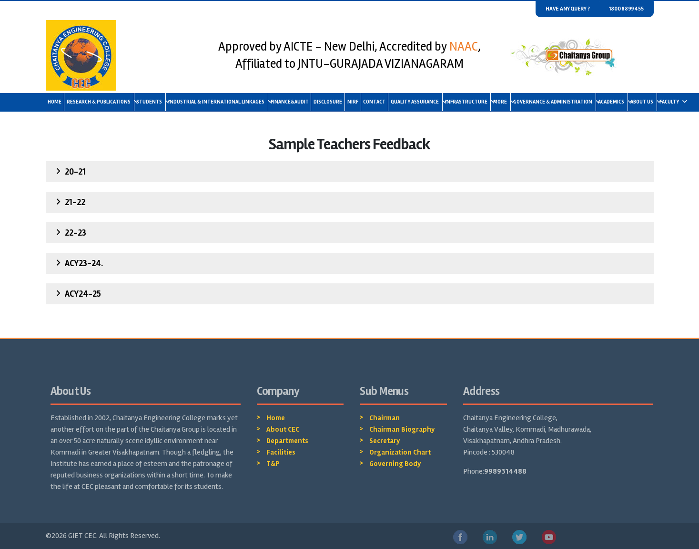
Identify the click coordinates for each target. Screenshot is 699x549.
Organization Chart (400, 452)
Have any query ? (567, 8)
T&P (273, 463)
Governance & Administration (554, 101)
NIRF (352, 102)
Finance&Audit (290, 102)
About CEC (282, 429)
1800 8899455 (626, 8)
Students (150, 101)
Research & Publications (100, 101)
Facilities (280, 452)
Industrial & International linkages (218, 101)
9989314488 (505, 471)
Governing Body (395, 463)
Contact (374, 102)
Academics (613, 101)
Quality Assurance (416, 101)
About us (643, 101)
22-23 (69, 232)
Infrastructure (468, 101)
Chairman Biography (402, 429)
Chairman (384, 418)
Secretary (384, 440)
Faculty (670, 101)
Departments (287, 440)
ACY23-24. (78, 262)
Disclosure (328, 102)
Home (54, 102)
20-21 (69, 171)
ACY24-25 (77, 293)
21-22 (69, 201)
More (501, 101)
